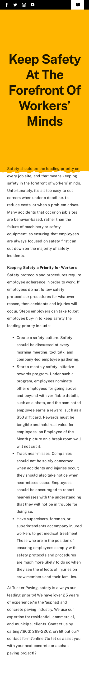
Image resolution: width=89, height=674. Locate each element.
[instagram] (24, 5)
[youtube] (32, 5)
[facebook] (7, 5)
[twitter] (15, 5)
